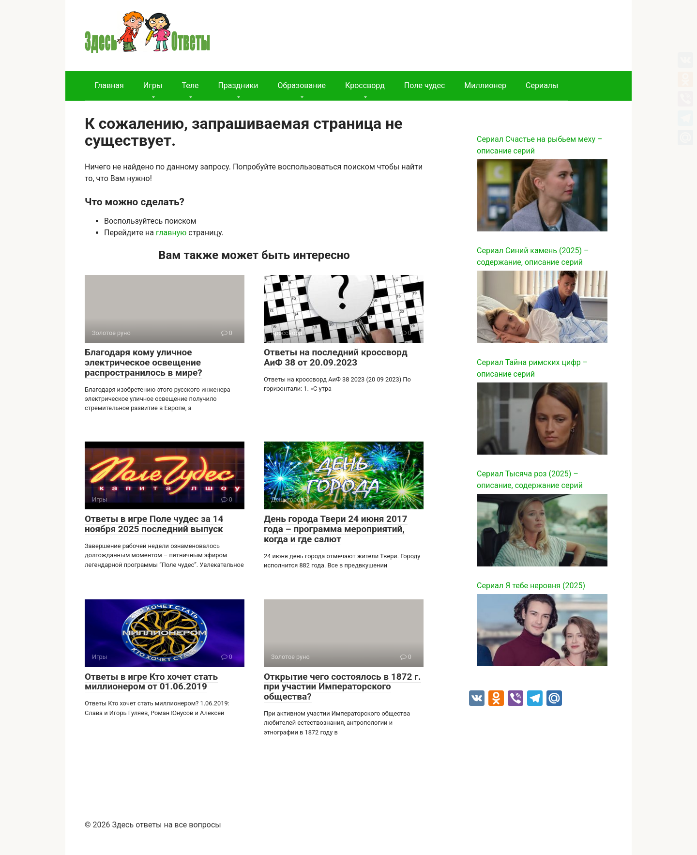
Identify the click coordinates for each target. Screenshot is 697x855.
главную (171, 232)
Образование (302, 85)
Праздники (238, 85)
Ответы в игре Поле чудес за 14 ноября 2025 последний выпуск (154, 523)
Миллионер (485, 85)
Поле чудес (424, 85)
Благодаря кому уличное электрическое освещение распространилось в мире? (143, 362)
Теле (190, 85)
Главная (109, 85)
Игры (153, 85)
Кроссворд (365, 85)
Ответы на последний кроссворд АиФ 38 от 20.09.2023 (336, 357)
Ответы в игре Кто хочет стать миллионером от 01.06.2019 (151, 681)
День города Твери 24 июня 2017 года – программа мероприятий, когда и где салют (336, 529)
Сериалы (542, 85)
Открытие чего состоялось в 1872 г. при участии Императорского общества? (342, 686)
